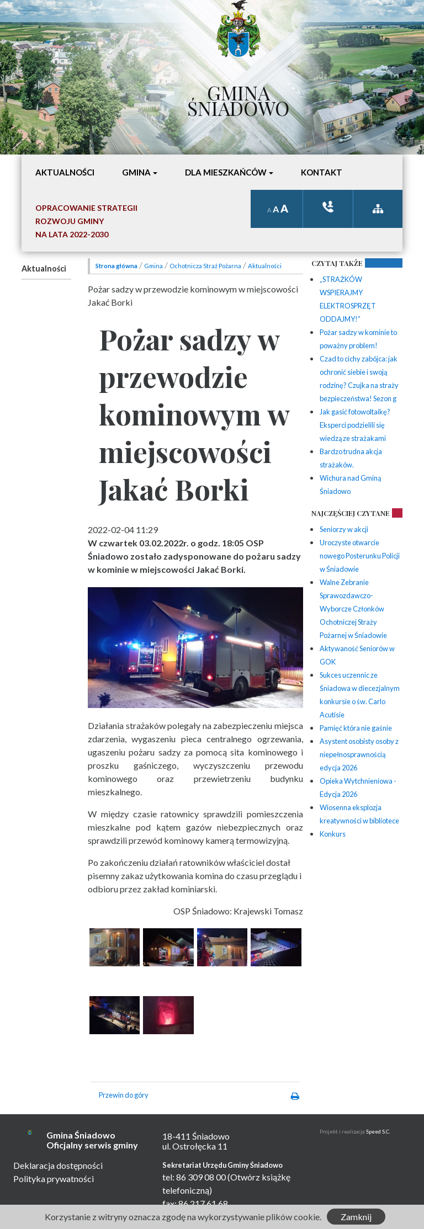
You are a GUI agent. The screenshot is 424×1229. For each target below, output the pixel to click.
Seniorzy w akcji (344, 529)
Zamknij (356, 1216)
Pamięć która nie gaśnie (356, 727)
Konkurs (333, 833)
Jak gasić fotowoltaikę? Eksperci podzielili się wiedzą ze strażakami (355, 425)
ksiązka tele (328, 206)
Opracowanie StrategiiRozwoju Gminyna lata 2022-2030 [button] (86, 221)
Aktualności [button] (64, 172)
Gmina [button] (136, 172)
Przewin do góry (124, 1094)
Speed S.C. (378, 1132)
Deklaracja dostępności (58, 1165)
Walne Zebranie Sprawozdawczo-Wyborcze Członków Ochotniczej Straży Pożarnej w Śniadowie (353, 609)
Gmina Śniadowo (238, 97)
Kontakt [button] (321, 172)
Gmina (153, 265)
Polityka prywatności (53, 1178)
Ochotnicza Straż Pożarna (205, 265)
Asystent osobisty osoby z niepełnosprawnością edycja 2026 (359, 754)
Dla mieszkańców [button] (226, 172)
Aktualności (44, 268)
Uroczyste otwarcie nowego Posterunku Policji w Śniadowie (360, 555)
